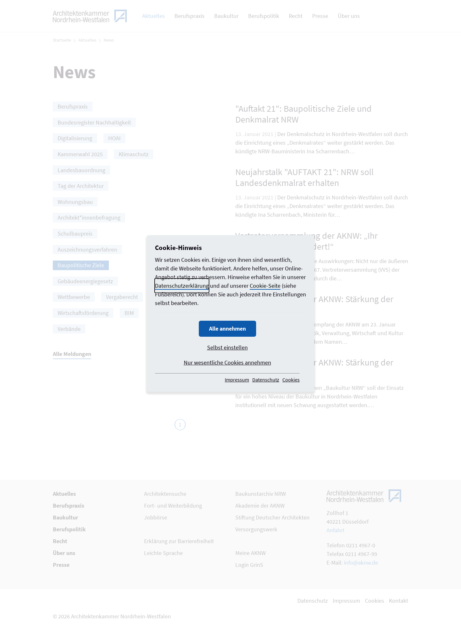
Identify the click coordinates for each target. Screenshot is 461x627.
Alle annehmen (227, 328)
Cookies (291, 379)
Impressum (237, 379)
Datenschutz (265, 379)
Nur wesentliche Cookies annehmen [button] (227, 362)
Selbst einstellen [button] (227, 347)
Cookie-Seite (265, 285)
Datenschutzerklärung (182, 285)
